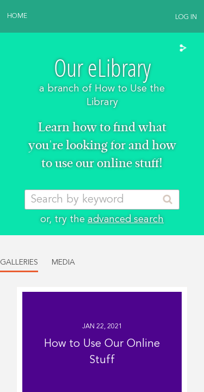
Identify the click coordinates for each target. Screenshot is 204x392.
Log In (186, 17)
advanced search (126, 219)
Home (17, 16)
